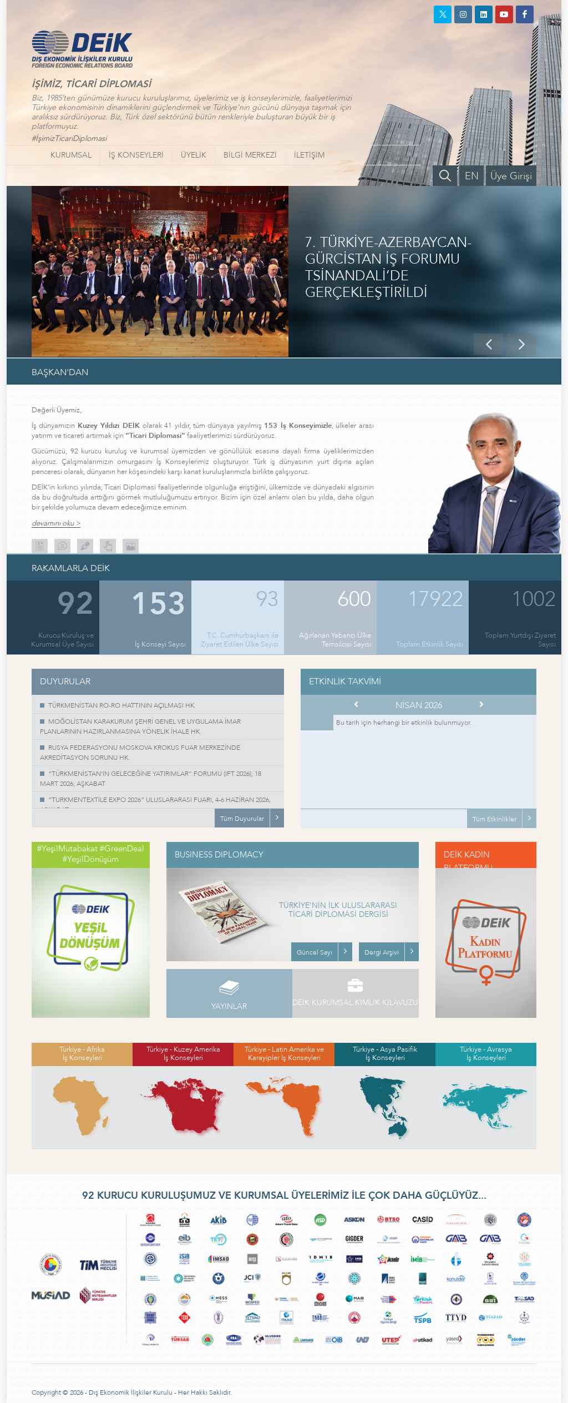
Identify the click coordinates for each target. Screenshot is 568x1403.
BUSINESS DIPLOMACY (219, 854)
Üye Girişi (511, 176)
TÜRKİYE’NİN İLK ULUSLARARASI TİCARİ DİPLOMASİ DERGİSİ (338, 910)
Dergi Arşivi (381, 952)
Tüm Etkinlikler (494, 819)
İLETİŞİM (309, 155)
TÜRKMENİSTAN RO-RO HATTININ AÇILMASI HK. (122, 705)
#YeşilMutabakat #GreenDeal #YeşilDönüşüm (90, 854)
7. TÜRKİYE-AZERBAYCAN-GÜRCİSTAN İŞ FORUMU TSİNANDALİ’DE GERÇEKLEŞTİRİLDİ (388, 268)
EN (472, 176)
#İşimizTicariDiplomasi (69, 138)
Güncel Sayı (314, 952)
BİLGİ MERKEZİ (250, 155)
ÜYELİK (193, 155)
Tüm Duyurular (242, 818)
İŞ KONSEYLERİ (136, 155)
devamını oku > (56, 523)
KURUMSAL (71, 155)
